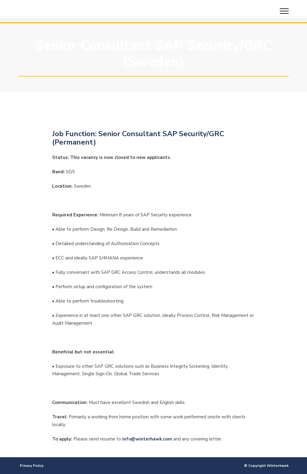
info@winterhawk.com (147, 439)
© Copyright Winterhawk (266, 465)
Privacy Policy (31, 465)
